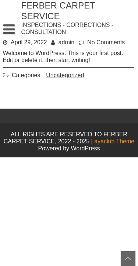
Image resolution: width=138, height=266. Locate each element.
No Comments (106, 42)
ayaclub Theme (114, 141)
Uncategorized (65, 75)
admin (67, 42)
